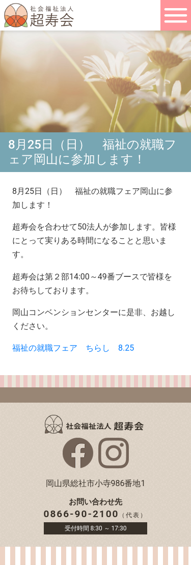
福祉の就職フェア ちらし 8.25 (73, 348)
